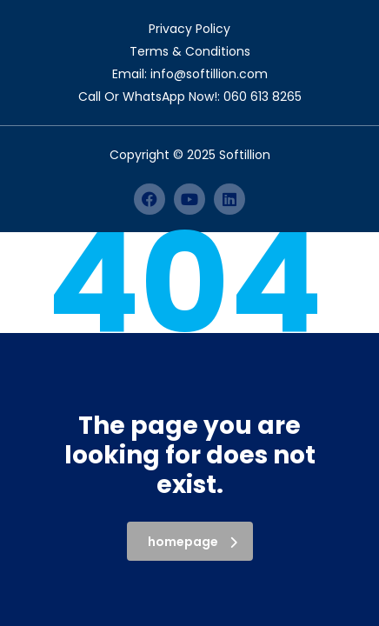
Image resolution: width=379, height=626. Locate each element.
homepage (192, 541)
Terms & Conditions (190, 51)
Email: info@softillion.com (190, 74)
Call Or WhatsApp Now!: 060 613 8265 (190, 96)
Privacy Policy (189, 28)
